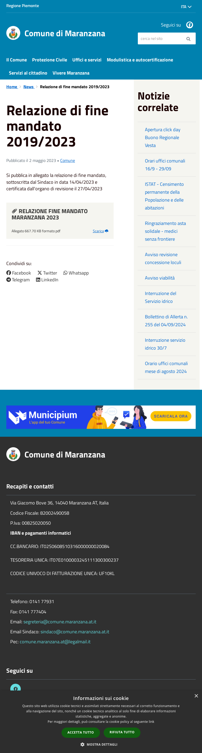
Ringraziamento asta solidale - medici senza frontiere (165, 231)
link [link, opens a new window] (151, 721)
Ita (186, 6)
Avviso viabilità (160, 277)
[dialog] (101, 722)
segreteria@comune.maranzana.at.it (59, 621)
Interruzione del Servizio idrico (160, 297)
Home (12, 86)
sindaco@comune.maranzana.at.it (75, 631)
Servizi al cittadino (28, 72)
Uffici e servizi (87, 59)
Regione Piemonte (22, 5)
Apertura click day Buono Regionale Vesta (162, 137)
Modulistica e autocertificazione (140, 59)
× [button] (196, 696)
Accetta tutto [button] (81, 732)
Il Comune (16, 59)
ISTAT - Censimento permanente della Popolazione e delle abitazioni (164, 196)
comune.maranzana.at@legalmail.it (55, 641)
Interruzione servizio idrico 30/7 (165, 343)
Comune (67, 160)
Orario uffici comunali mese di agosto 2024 (166, 367)
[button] (101, 744)
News (29, 86)
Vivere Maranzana (71, 72)
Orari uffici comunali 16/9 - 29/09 (165, 164)
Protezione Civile (49, 59)
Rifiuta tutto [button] (122, 732)
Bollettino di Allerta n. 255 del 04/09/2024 (166, 320)
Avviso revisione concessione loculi (163, 258)
